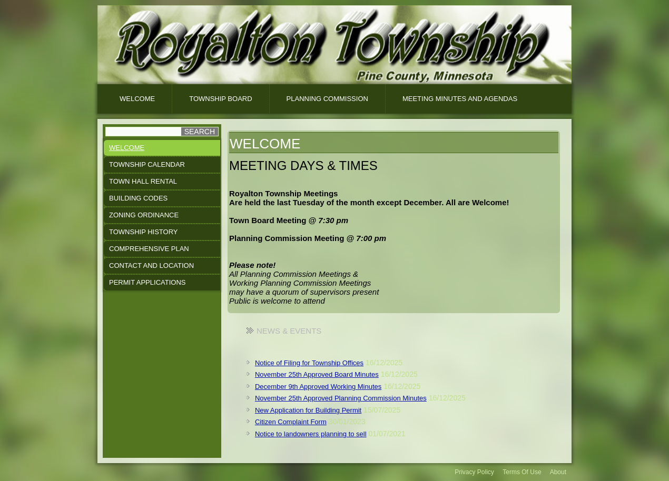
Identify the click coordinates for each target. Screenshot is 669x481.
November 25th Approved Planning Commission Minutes (341, 398)
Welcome (137, 99)
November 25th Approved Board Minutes (317, 374)
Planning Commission (327, 99)
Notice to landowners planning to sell (311, 434)
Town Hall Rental (143, 181)
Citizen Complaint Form (291, 422)
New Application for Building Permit (308, 410)
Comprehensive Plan (149, 249)
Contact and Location (151, 265)
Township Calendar (147, 164)
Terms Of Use (522, 472)
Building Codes (138, 198)
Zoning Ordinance (144, 215)
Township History (143, 232)
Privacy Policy (474, 472)
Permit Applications (147, 282)
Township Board (220, 99)
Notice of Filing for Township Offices (309, 363)
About (558, 472)
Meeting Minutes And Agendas (459, 99)
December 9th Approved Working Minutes (318, 386)
